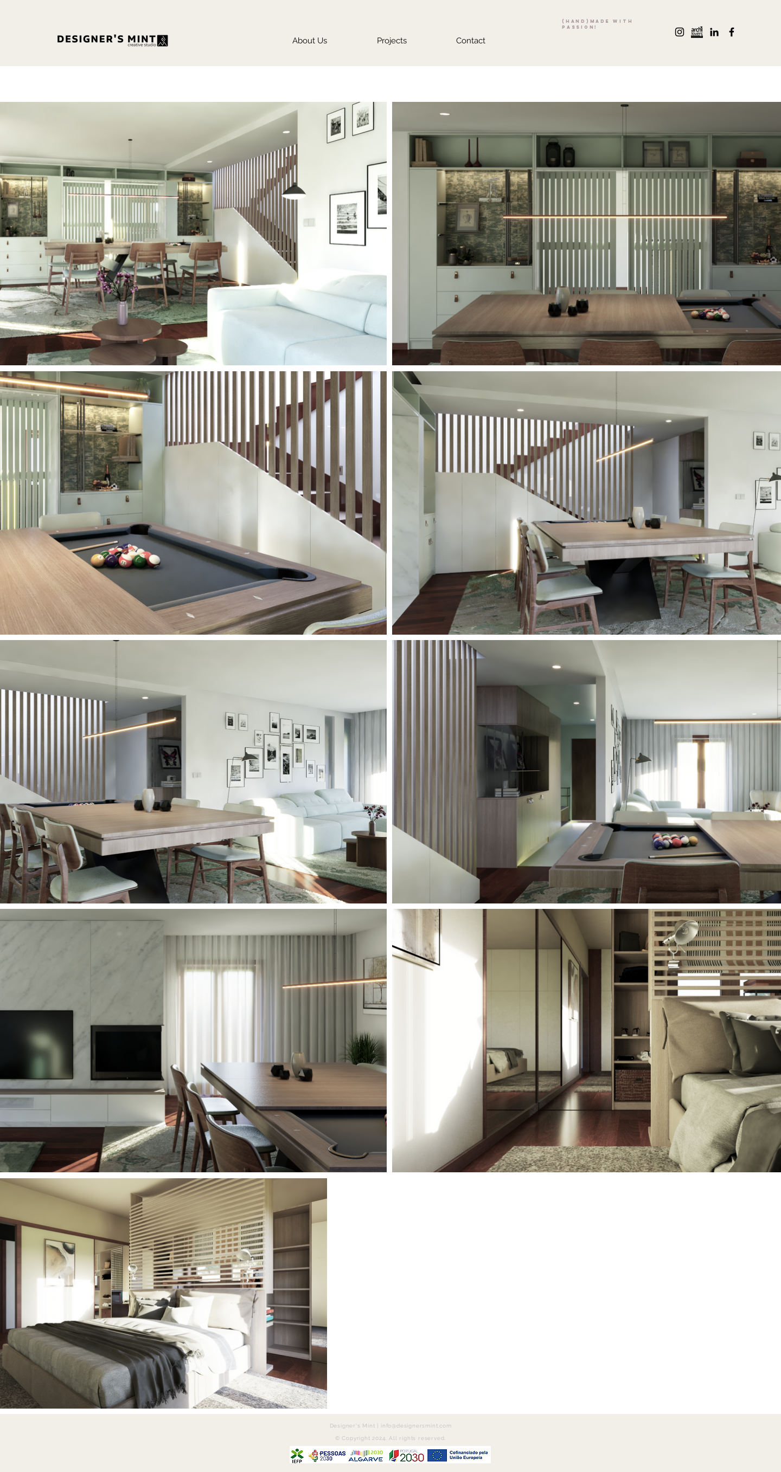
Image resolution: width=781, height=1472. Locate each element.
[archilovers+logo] (697, 32)
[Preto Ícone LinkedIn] (714, 32)
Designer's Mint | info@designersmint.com (391, 1426)
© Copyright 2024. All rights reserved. (390, 1438)
